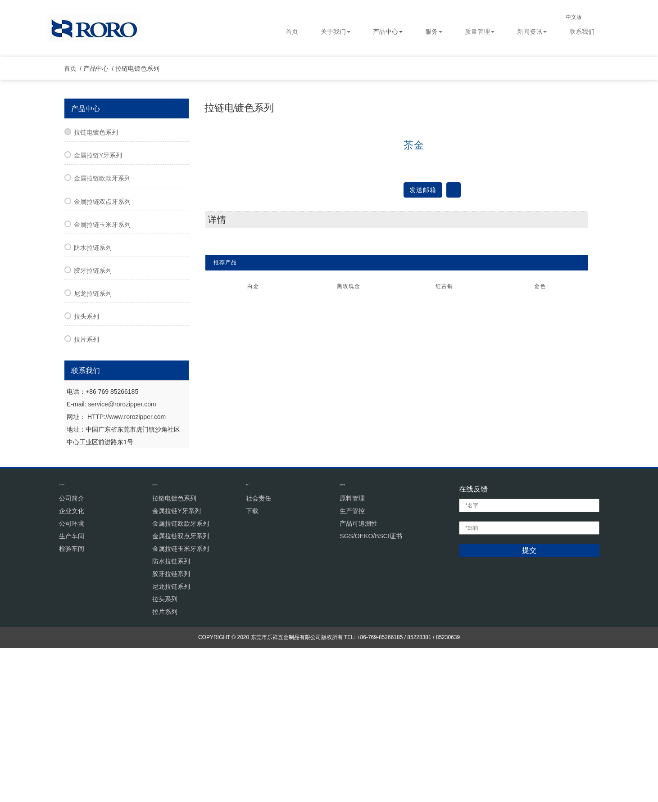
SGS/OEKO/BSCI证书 (371, 690)
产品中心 (388, 31)
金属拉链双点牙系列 (102, 350)
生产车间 (71, 690)
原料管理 (352, 652)
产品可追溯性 (358, 677)
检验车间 (71, 702)
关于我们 (335, 31)
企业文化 (71, 664)
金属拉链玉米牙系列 (102, 373)
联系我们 (581, 31)
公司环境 (71, 677)
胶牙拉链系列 (93, 419)
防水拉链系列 (93, 396)
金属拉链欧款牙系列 (102, 327)
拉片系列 (86, 488)
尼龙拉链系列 (93, 442)
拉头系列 (86, 465)
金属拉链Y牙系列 (98, 304)
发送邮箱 (422, 338)
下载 (252, 664)
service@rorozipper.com (122, 552)
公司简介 (71, 652)
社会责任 (258, 652)
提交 (529, 704)
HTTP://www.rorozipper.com (126, 565)
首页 (292, 31)
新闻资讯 (532, 31)
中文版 (582, 17)
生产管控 (352, 664)
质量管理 (480, 31)
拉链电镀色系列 (141, 217)
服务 (433, 31)
